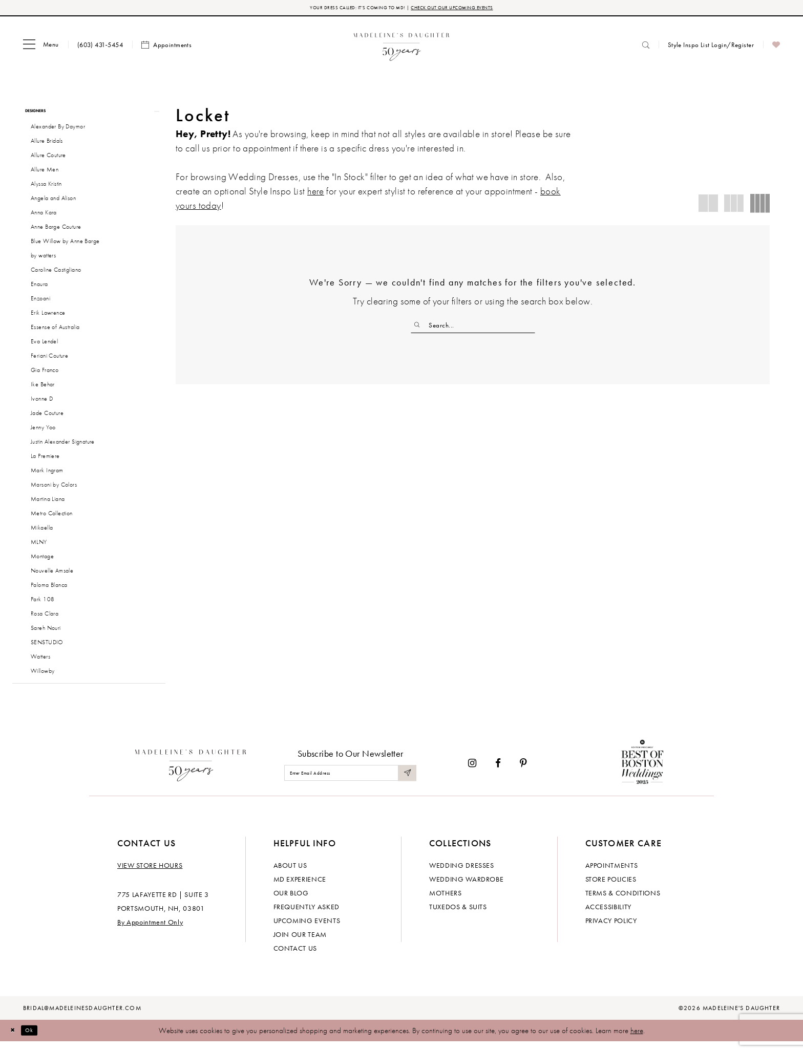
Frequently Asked (306, 917)
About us (290, 875)
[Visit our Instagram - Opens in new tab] (472, 773)
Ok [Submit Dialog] (38, 1041)
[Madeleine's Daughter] (190, 774)
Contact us (295, 958)
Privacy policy (611, 930)
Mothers (445, 903)
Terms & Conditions (623, 903)
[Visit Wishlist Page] (776, 47)
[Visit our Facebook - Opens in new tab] (498, 773)
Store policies (611, 889)
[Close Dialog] (15, 1041)
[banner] (402, 47)
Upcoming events (307, 930)
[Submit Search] (420, 328)
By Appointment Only (150, 932)
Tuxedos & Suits (458, 917)
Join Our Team (300, 944)
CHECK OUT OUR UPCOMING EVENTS (472, 9)
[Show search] (646, 47)
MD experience (299, 889)
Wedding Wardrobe (466, 889)
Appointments (611, 875)
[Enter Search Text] (473, 328)
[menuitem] (41, 47)
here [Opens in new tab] (315, 193)
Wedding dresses (461, 875)
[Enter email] (350, 784)
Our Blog (291, 903)
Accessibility (608, 917)
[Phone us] (100, 47)
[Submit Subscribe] (405, 784)
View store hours (149, 875)
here (636, 1041)
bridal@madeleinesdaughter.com (82, 1018)
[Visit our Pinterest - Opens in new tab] (523, 773)
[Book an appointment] (166, 47)
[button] (41, 47)
